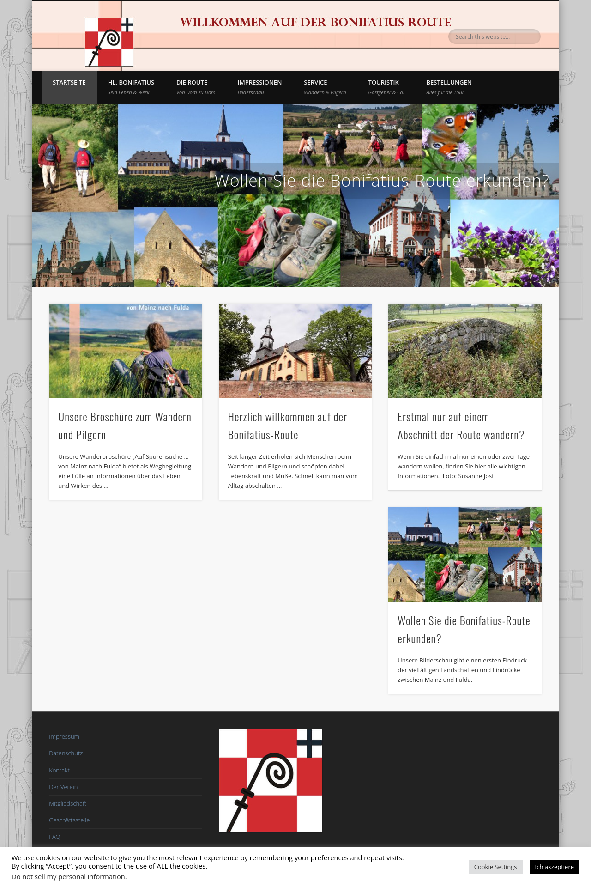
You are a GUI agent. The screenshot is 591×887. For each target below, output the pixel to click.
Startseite (69, 82)
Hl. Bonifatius (131, 87)
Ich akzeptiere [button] (554, 867)
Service (325, 87)
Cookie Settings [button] (495, 867)
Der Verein (63, 787)
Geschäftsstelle (69, 820)
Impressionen (260, 87)
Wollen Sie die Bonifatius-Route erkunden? (382, 180)
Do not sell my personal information (68, 876)
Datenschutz (66, 753)
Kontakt (59, 770)
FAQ (54, 836)
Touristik (386, 87)
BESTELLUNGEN (449, 87)
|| (543, 265)
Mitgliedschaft (67, 803)
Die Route (196, 87)
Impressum (64, 736)
